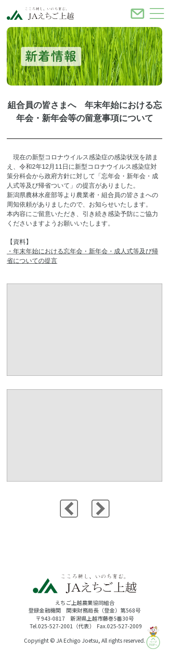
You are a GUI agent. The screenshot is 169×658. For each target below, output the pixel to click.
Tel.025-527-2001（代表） (62, 626)
